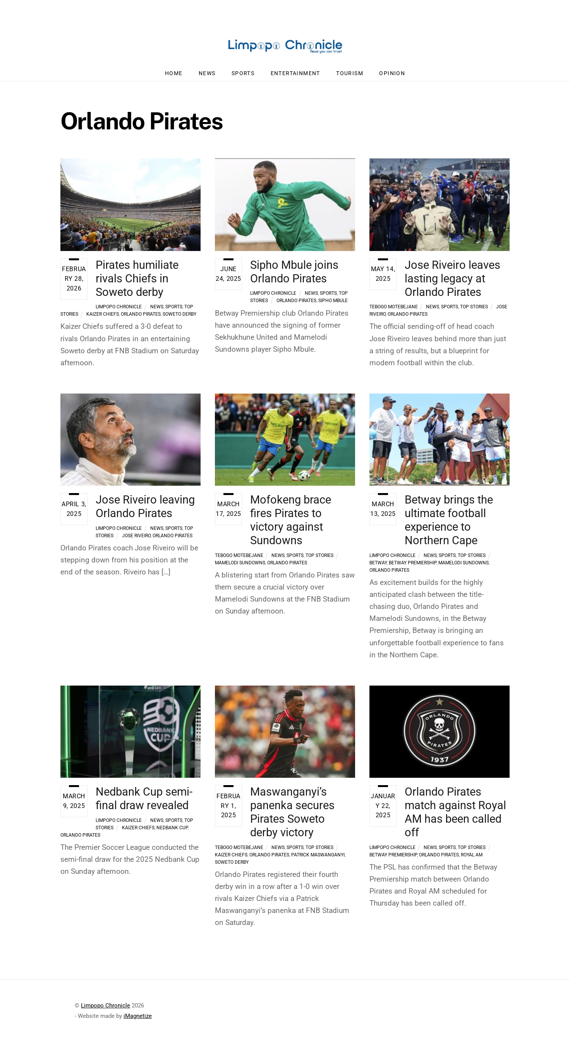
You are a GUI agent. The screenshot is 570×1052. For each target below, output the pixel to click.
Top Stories (474, 310)
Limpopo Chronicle (119, 310)
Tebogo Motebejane (393, 310)
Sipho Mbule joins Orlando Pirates (294, 275)
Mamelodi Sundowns (240, 566)
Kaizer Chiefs (102, 318)
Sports (243, 77)
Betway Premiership (412, 566)
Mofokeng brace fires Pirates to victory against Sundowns (290, 524)
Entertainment (295, 77)
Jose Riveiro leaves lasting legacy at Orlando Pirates (452, 282)
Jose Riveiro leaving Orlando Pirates (145, 510)
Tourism (349, 77)
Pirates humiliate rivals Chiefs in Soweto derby (137, 282)
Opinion (392, 77)
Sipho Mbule (333, 304)
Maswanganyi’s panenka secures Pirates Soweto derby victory (292, 816)
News (207, 77)
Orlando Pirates (141, 318)
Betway (378, 566)
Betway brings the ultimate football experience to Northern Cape (449, 524)
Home (174, 77)
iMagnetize (138, 1019)
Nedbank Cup (172, 832)
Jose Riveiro (136, 539)
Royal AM (471, 858)
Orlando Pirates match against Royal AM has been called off (455, 816)
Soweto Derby (179, 318)
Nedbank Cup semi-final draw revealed (144, 802)
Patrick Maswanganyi (318, 858)
